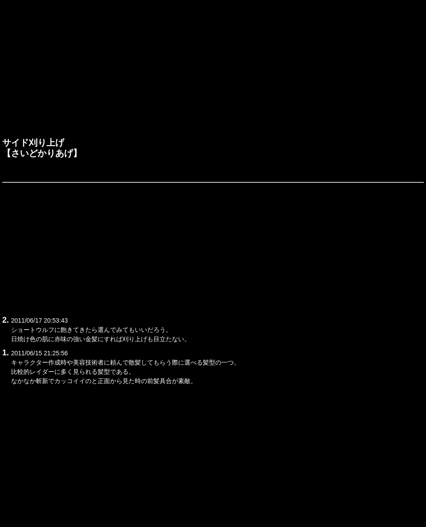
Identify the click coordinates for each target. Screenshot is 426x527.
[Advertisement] (213, 71)
